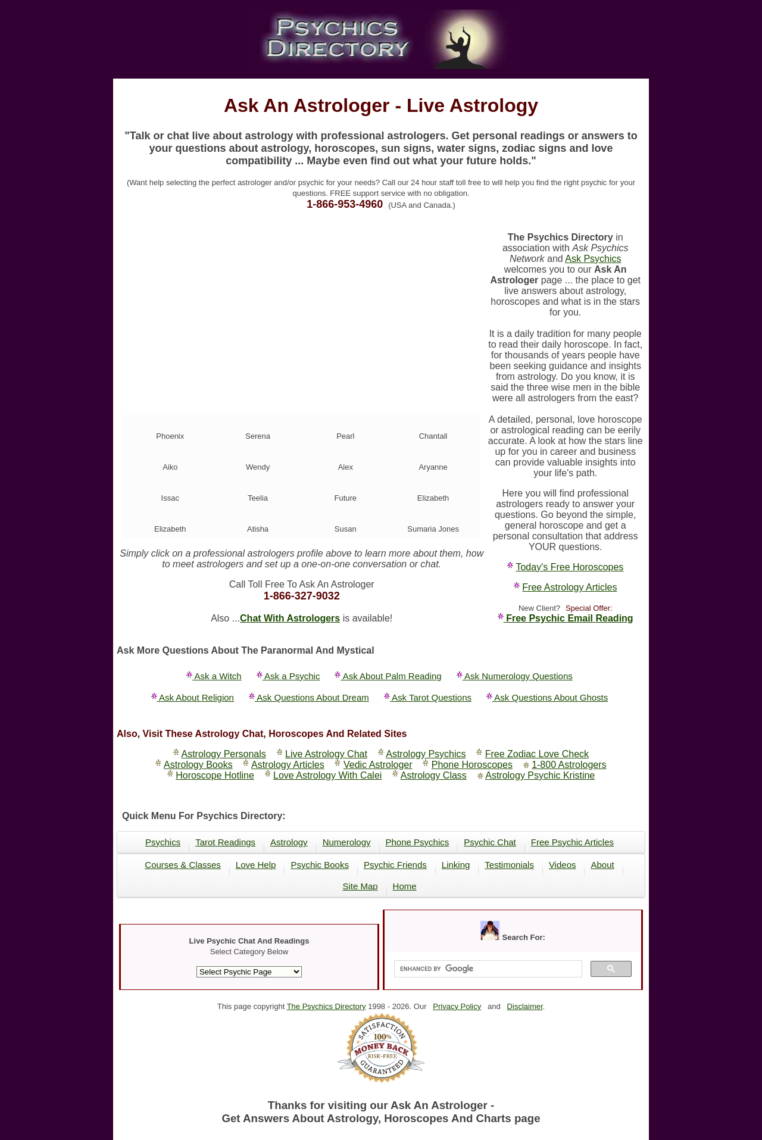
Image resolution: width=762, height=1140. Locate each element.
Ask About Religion (192, 697)
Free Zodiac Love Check (537, 754)
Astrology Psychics (426, 754)
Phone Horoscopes (472, 765)
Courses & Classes (183, 865)
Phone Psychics (417, 842)
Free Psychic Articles (572, 842)
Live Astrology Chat (326, 754)
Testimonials (509, 865)
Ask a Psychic (288, 676)
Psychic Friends (395, 865)
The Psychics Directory (326, 1006)
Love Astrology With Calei (327, 775)
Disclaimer (525, 1006)
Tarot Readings (225, 842)
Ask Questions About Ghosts (547, 697)
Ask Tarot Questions (427, 697)
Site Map (359, 886)
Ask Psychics (593, 259)
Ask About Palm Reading (388, 676)
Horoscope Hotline (215, 775)
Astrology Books (198, 765)
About (602, 865)
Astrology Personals (224, 754)
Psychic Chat (490, 842)
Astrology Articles (287, 765)
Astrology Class (434, 775)
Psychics (162, 842)
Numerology (347, 842)
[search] (486, 969)
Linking (456, 865)
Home (405, 886)
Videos (562, 865)
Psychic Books (320, 865)
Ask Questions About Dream (309, 697)
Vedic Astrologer (378, 765)
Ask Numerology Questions (515, 676)
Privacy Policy (457, 1006)
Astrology (289, 842)
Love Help (256, 865)
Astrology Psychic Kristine (540, 775)
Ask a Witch (214, 676)
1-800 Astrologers (569, 765)
